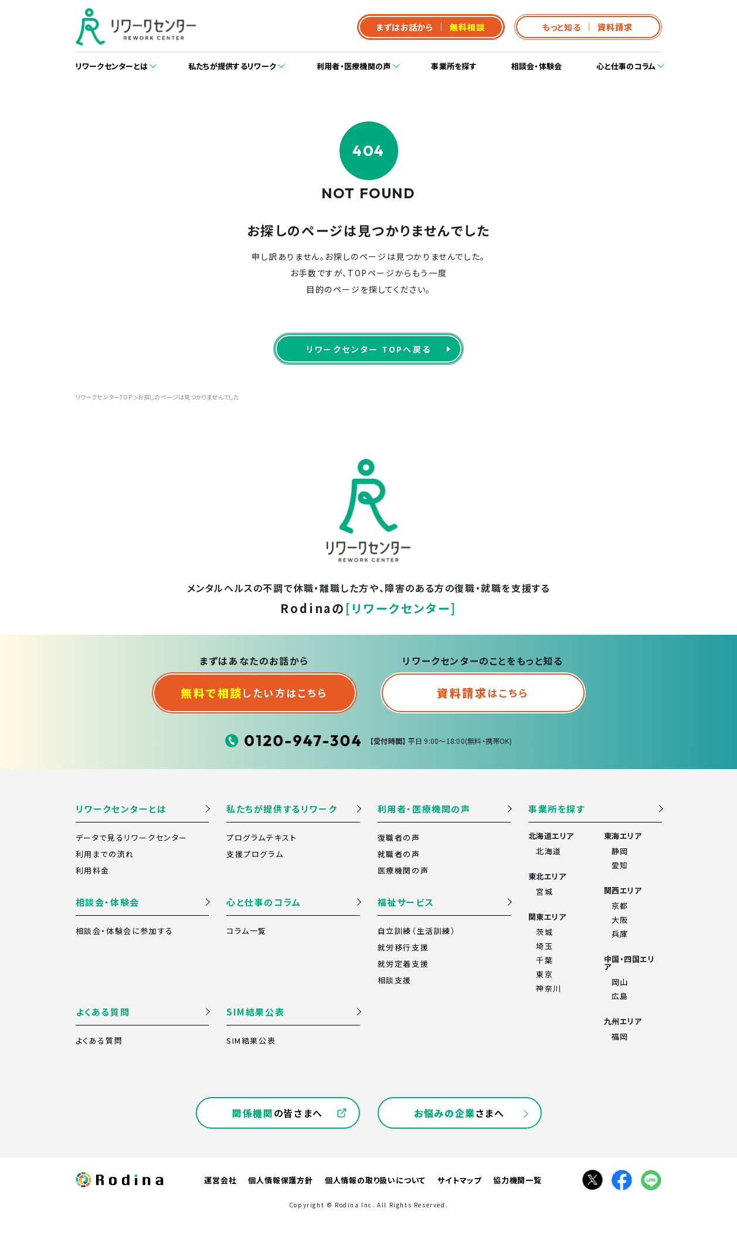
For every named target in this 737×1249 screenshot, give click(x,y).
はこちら (482, 692)
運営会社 (220, 1180)
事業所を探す (454, 66)
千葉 (544, 960)
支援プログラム (254, 853)
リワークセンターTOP (104, 397)
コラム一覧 (246, 930)
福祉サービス (406, 902)
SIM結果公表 (255, 1011)
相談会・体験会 (536, 66)
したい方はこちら (254, 692)
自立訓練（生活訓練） (417, 930)
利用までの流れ (105, 853)
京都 (620, 905)
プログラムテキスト (261, 837)
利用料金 (93, 870)
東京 (544, 974)
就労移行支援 (403, 947)
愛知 (620, 865)
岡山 (620, 981)
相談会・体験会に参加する (125, 930)
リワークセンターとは (112, 66)
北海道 (549, 851)
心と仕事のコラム (626, 66)
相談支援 (395, 980)
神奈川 (549, 988)
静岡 (620, 851)
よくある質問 (103, 1011)
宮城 (544, 891)
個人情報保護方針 (280, 1180)
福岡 (620, 1036)
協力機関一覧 (517, 1180)
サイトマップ (459, 1180)
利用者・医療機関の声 (354, 66)
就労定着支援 (403, 963)
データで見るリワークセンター (132, 837)
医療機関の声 (403, 870)
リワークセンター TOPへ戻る (369, 349)
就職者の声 (399, 853)
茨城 (544, 931)
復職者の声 (399, 837)
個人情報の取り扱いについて (375, 1180)
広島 (620, 995)
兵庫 (620, 933)
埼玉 (544, 946)
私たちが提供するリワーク (232, 66)
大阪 (620, 919)
